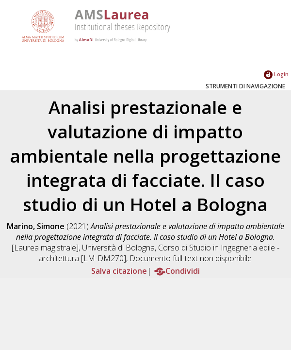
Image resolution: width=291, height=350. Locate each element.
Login (276, 74)
